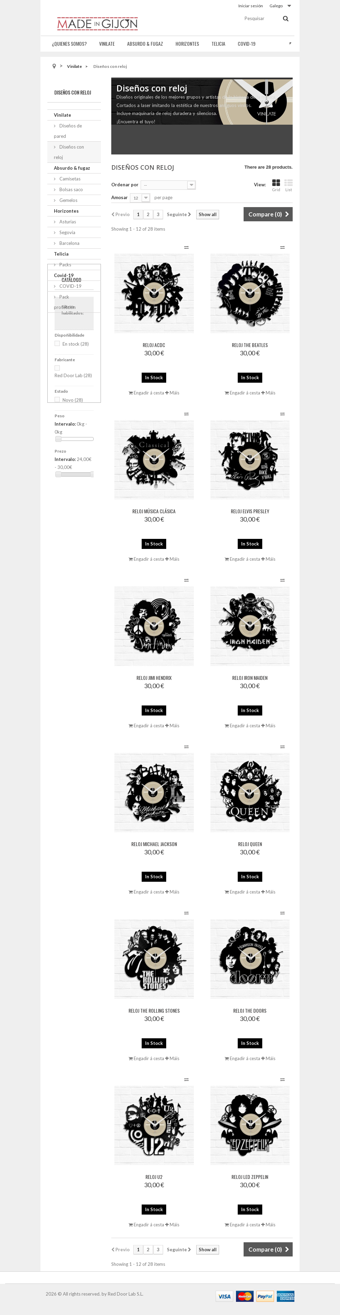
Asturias (67, 221)
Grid (276, 185)
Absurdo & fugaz (145, 43)
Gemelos (67, 200)
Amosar (119, 197)
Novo (73, 459)
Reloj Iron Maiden (249, 677)
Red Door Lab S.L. (125, 1294)
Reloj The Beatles (250, 344)
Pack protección (65, 302)
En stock (76, 403)
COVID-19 (70, 286)
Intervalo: (65, 483)
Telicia (218, 43)
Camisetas (69, 178)
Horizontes (187, 43)
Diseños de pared (68, 131)
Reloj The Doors (249, 1010)
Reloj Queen (250, 843)
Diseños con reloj (69, 152)
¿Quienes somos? (69, 43)
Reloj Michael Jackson (154, 843)
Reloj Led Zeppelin (250, 1176)
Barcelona (68, 243)
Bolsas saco (70, 189)
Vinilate (107, 43)
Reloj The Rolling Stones (154, 1010)
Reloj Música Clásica (154, 511)
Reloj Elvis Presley (250, 511)
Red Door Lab (73, 434)
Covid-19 (246, 43)
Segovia (66, 232)
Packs (64, 264)
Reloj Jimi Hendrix (154, 677)
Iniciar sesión (250, 5)
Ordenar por (125, 184)
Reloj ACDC (154, 344)
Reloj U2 (153, 1176)
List (288, 185)
